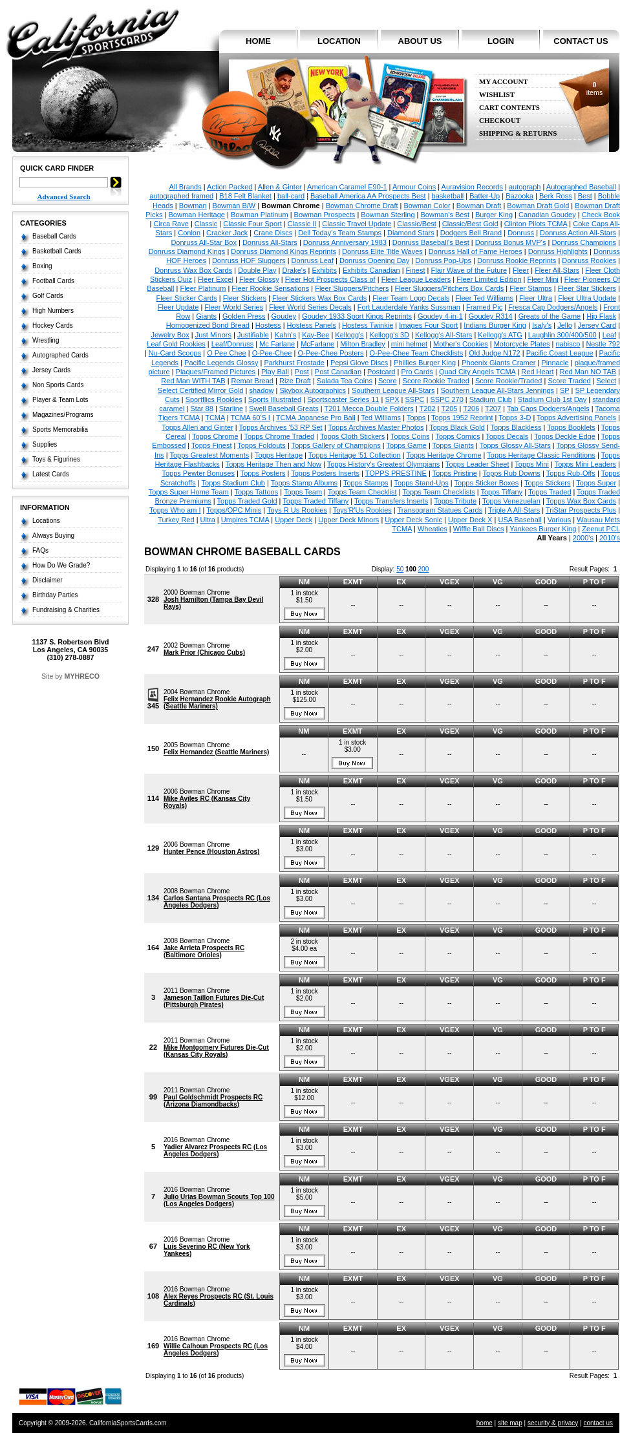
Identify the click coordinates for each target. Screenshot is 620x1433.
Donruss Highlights (558, 251)
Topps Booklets (571, 427)
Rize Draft (295, 381)
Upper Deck (293, 520)
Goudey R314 (491, 316)
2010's (609, 538)
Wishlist (497, 94)
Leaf (609, 335)
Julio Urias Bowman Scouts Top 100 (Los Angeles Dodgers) (219, 1200)
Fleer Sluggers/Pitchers (352, 288)
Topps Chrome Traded (279, 436)
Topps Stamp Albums (304, 483)
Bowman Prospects (325, 214)
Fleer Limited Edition (488, 279)
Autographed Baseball (581, 187)
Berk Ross (555, 196)
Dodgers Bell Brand (471, 233)
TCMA (215, 417)
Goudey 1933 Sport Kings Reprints (357, 316)
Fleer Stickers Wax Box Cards (319, 298)
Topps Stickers (547, 483)
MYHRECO (82, 676)
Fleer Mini (543, 279)
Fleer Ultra (535, 298)
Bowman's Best (444, 214)
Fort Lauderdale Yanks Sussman (409, 307)
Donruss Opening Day (374, 260)
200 (423, 569)
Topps (416, 417)
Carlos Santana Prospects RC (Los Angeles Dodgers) (217, 902)
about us (420, 41)
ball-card (291, 196)
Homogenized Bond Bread (208, 325)
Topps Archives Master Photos (375, 427)
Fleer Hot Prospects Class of (330, 279)
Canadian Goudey (547, 214)
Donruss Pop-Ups (443, 260)
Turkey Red (176, 520)
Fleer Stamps (530, 288)
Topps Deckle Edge (564, 436)
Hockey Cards (52, 325)
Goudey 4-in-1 (440, 316)
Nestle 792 (603, 344)
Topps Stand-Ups (421, 483)
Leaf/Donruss (232, 344)
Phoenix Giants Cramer (498, 362)
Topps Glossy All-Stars (515, 445)
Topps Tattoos (256, 492)
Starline (231, 408)
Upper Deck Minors (348, 520)
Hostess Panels (311, 325)
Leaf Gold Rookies (176, 344)
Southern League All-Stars (393, 390)
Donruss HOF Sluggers (249, 260)
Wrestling (45, 340)
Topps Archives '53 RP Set (281, 427)
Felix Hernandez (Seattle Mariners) (216, 752)
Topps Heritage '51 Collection (354, 455)
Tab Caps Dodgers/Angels (548, 408)
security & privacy (553, 1423)
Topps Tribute (455, 501)
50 (399, 569)
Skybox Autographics (312, 390)
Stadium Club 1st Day (552, 399)
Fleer (521, 270)
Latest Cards (50, 474)
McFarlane (317, 344)
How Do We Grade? (61, 565)
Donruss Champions (583, 242)
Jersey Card (597, 325)
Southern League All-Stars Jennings (498, 390)
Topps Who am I (174, 510)
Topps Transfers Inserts (391, 501)
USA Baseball (519, 520)
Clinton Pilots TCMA (536, 224)
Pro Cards (417, 372)
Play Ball (275, 372)
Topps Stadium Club (233, 483)
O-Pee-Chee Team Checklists (417, 353)
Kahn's (285, 335)
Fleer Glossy (259, 279)
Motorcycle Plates (522, 344)
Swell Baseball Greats (284, 408)
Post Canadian (338, 372)
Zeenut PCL (601, 529)
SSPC (414, 399)
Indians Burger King (495, 325)
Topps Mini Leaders (585, 464)
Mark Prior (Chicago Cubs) (204, 652)
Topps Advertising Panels (576, 417)
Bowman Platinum (259, 214)
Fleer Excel (215, 279)
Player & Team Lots (60, 399)
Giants (206, 316)
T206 (471, 408)
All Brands (185, 187)
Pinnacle (554, 362)
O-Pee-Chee (272, 353)
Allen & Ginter (280, 187)
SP (564, 390)
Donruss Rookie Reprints (516, 260)
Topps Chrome (215, 436)
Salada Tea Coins (344, 381)
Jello (564, 325)
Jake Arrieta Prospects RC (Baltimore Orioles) (204, 951)
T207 (493, 408)
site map (510, 1423)
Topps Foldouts (261, 445)
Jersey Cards (51, 370)
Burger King (494, 214)
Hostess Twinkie (367, 325)
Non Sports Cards (57, 384)
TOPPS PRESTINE (396, 473)
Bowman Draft (479, 205)
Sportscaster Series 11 (343, 399)
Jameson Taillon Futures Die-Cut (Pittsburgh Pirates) (214, 1001)
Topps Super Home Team (189, 492)
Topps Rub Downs (511, 473)
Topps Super (596, 483)
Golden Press (244, 316)
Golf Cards (47, 295)
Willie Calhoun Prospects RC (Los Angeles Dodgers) (216, 1350)
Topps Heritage (279, 455)
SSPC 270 (446, 399)
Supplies (44, 444)
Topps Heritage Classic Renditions (541, 455)
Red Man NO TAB (587, 372)
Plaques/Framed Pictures (216, 372)
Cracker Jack (227, 233)
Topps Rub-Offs (570, 473)
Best (585, 196)
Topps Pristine (455, 473)
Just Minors (213, 335)
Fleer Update (178, 307)
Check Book (601, 214)
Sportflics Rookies (214, 399)
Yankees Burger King (542, 529)
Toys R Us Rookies (297, 510)
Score (387, 381)
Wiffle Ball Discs (478, 529)
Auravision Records (472, 187)
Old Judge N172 (494, 353)
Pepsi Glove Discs (359, 362)
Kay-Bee (315, 335)
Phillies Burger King (425, 362)
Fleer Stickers (244, 298)
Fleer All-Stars (557, 270)
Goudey (284, 316)
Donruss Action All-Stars (578, 233)
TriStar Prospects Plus (581, 510)
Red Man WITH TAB (193, 381)
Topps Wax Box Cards (581, 501)
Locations (46, 520)
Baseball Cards (54, 236)
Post (302, 372)
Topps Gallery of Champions (336, 445)
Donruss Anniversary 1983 (345, 242)
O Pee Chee (226, 353)
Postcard (381, 372)
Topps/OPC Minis (233, 510)
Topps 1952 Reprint (462, 417)
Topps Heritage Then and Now (273, 464)
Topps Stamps (366, 483)
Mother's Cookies (460, 344)
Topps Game (407, 445)
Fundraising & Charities (66, 609)
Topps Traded (550, 492)
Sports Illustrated (275, 399)
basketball (448, 196)
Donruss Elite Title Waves (382, 251)
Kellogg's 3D (389, 335)
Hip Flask (601, 316)
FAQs (40, 550)
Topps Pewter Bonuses (198, 473)
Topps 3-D (514, 417)
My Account (503, 81)
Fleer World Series (233, 307)
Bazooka (519, 196)
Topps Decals (507, 436)
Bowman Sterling (387, 214)
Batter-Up (484, 196)
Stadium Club (490, 399)
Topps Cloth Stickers (352, 436)
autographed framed (181, 196)
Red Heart (537, 372)
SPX (392, 399)
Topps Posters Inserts (325, 473)
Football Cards (53, 280)
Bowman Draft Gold (538, 205)
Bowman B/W (234, 205)
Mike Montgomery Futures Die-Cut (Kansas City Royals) (216, 1051)
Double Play (257, 270)
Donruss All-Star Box (203, 242)
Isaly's (541, 325)
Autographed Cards (60, 355)
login (500, 41)
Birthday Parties (55, 595)
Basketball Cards (56, 251)
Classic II (302, 224)
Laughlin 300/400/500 (562, 335)
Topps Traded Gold (247, 501)
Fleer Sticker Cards (186, 298)
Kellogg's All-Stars (443, 335)
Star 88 (201, 408)
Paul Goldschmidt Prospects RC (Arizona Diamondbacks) (213, 1101)
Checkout (499, 120)
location (339, 41)
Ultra (207, 520)
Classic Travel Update (356, 224)
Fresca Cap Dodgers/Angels (552, 307)
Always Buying (53, 535)
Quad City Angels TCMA (477, 372)
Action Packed (229, 187)
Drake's (294, 270)
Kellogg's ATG (500, 335)
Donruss (521, 233)
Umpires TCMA (245, 520)
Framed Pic (484, 307)
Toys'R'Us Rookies (362, 510)
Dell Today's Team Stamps (339, 233)
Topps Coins (410, 436)
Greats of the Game (549, 316)
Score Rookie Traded (436, 381)
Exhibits (324, 270)
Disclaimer (47, 580)
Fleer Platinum (203, 288)
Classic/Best (416, 224)
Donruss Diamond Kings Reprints (283, 251)
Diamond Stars (410, 233)
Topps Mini (532, 464)
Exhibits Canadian (371, 270)
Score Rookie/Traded (508, 381)
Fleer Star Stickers (587, 288)
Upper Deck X (470, 520)
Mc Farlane (277, 344)
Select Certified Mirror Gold (201, 390)
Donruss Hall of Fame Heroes (475, 251)
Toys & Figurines (56, 459)
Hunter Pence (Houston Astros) (212, 851)
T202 (427, 408)
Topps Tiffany (502, 492)
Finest (415, 270)
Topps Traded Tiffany (315, 501)
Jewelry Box (170, 335)
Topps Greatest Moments (209, 455)
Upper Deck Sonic (413, 520)
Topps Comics (457, 436)
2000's (583, 538)
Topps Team (303, 492)
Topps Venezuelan (511, 501)
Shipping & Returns (518, 133)
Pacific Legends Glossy (221, 362)
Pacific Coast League (559, 353)
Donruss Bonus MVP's (510, 242)
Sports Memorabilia (60, 429)
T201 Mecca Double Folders (368, 408)
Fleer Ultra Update (587, 298)
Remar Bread (252, 381)
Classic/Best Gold (470, 224)
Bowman (193, 205)
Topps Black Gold (457, 427)
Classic (206, 224)
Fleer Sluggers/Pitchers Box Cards (449, 288)
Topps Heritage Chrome (443, 455)
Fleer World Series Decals (310, 307)
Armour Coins (414, 187)
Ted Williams (381, 417)
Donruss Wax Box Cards (193, 270)
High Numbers (53, 310)
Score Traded (569, 381)
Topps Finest (211, 445)
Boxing (42, 266)
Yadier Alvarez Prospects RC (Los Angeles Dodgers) (215, 1150)
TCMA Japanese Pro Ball (316, 417)
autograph (525, 187)
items (594, 88)
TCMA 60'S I (250, 417)
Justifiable (253, 335)
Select (607, 381)
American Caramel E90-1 (347, 187)
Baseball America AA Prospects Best (368, 196)
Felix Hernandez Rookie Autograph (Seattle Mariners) (217, 702)
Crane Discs (272, 233)
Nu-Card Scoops (175, 353)
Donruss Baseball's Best (430, 242)
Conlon (189, 233)
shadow (261, 390)
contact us (580, 41)
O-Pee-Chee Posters (330, 353)
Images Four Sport (428, 325)
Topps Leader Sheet (477, 464)
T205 (449, 408)
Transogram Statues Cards (440, 510)
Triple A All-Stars (514, 510)
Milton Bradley (362, 344)
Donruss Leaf (313, 260)
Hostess (268, 325)
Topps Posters (263, 473)
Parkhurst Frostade (294, 362)
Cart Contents (509, 107)
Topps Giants (453, 445)
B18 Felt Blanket (245, 196)
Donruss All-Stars (269, 242)
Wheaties (432, 529)
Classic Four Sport (252, 224)
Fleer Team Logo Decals (410, 298)
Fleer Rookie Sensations (270, 288)
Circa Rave (170, 224)
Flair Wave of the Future (469, 270)
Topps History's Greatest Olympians (383, 464)
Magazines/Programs (62, 414)
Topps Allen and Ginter (197, 427)
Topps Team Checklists (438, 492)
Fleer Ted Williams (484, 298)
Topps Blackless (516, 427)
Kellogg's (349, 335)
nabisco (568, 344)
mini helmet (409, 344)
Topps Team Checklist (362, 492)
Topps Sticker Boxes (486, 483)
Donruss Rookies (589, 260)
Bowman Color (427, 205)
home (258, 41)
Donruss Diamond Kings (187, 251)
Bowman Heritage (197, 214)
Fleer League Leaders (416, 279)
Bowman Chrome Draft (362, 205)
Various (559, 520)
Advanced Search (64, 196)
